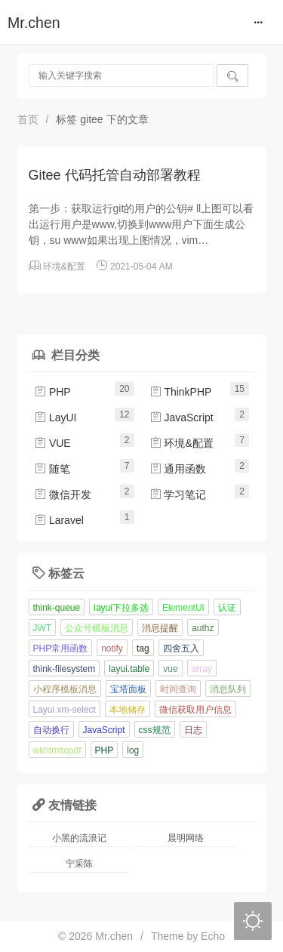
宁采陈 (79, 863)
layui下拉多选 (121, 607)
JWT (42, 628)
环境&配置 (64, 266)
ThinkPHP (180, 392)
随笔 (52, 469)
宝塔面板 (128, 689)
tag (143, 648)
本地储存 (127, 709)
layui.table (129, 669)
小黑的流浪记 (79, 838)
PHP (52, 392)
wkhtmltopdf (57, 750)
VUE (52, 443)
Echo (213, 936)
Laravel (59, 520)
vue (170, 669)
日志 (193, 730)
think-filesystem (64, 669)
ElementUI (183, 607)
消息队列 (228, 689)
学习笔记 (178, 494)
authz (203, 628)
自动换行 (51, 730)
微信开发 (62, 494)
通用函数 (178, 469)
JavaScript (181, 417)
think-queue (57, 607)
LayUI (55, 417)
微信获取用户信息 (195, 709)
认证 (227, 607)
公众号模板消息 (96, 628)
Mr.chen (34, 22)
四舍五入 (181, 648)
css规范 (155, 730)
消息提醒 (160, 628)
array (202, 669)
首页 (27, 119)
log (133, 750)
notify (112, 648)
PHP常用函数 (60, 648)
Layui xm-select (64, 709)
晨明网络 (186, 838)
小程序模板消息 (65, 689)
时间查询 (178, 689)
